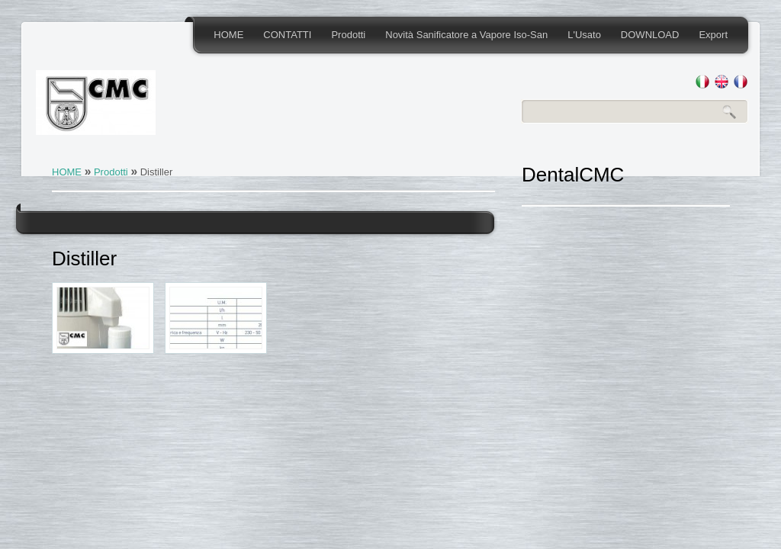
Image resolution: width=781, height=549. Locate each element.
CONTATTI (287, 34)
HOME (228, 34)
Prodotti (348, 34)
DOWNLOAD (650, 34)
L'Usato (584, 34)
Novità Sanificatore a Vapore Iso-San (466, 34)
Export (713, 34)
